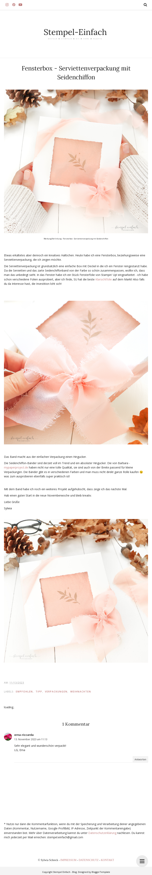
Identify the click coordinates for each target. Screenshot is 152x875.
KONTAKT (107, 860)
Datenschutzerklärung (102, 833)
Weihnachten (80, 691)
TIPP (39, 691)
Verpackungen (56, 691)
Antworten (140, 759)
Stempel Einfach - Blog (65, 871)
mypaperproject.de (16, 467)
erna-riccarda (24, 735)
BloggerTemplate (101, 871)
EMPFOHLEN (24, 691)
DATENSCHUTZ (89, 860)
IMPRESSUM (68, 860)
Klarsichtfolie (103, 279)
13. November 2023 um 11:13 (30, 739)
